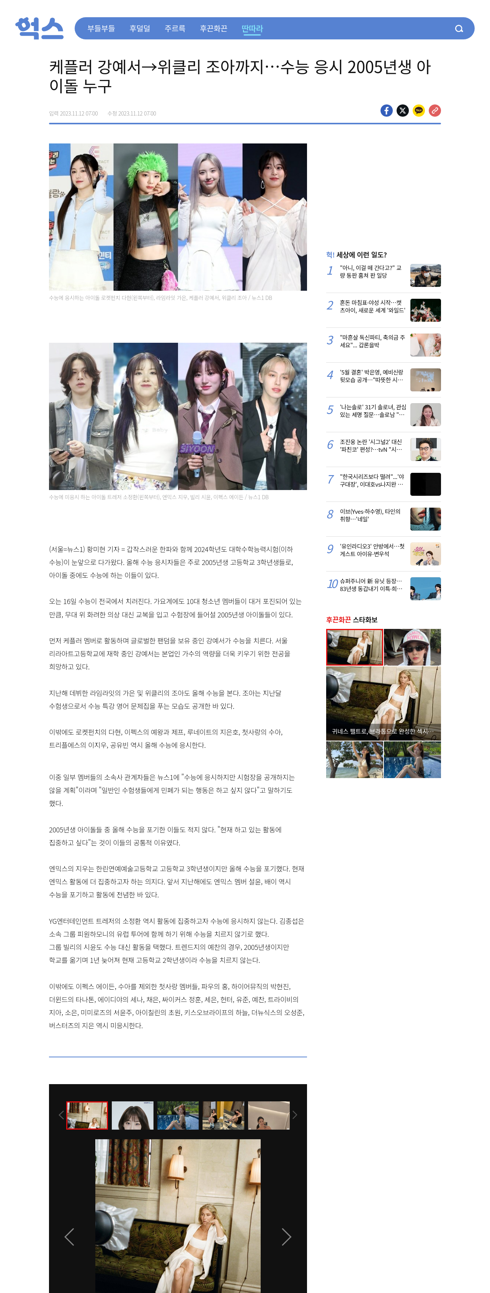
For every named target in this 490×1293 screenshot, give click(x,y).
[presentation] (59, 1114)
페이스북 (387, 110)
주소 (435, 110)
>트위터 (403, 110)
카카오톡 (419, 110)
